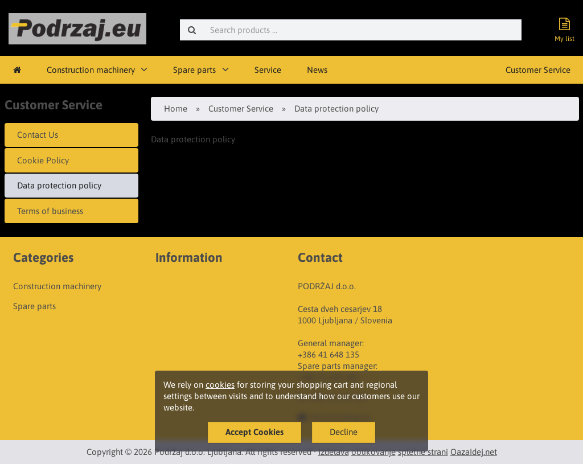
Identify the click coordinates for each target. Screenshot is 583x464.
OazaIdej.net (473, 452)
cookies (220, 384)
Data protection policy (59, 185)
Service (267, 70)
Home (175, 108)
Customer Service (538, 70)
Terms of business (50, 211)
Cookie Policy (43, 160)
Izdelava (333, 452)
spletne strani (423, 452)
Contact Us (37, 134)
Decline (344, 432)
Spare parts (194, 70)
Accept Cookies (254, 432)
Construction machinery (91, 70)
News (317, 70)
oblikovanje (373, 452)
